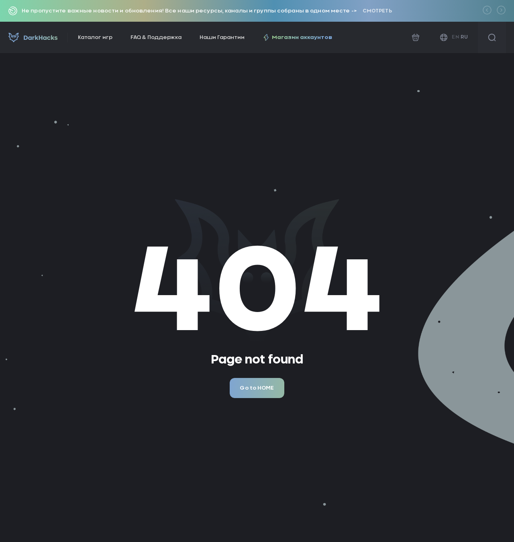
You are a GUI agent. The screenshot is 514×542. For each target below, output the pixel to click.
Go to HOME (257, 388)
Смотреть (377, 10)
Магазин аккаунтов (297, 37)
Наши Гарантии (222, 37)
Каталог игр (95, 37)
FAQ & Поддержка (156, 37)
